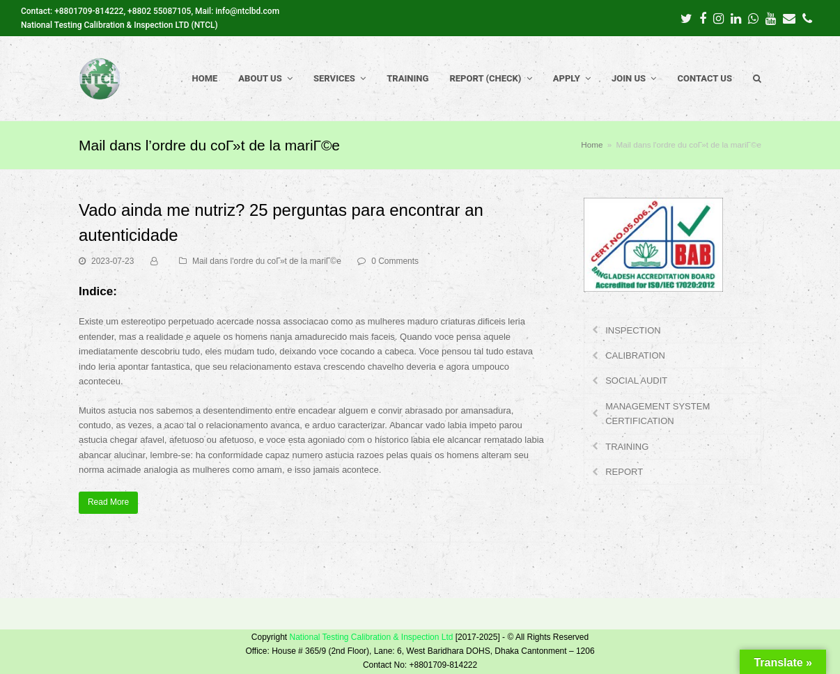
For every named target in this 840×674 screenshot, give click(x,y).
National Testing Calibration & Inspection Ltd (371, 637)
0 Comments (395, 261)
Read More (108, 502)
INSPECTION (632, 330)
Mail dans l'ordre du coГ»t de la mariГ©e (266, 261)
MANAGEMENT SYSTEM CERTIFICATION (657, 413)
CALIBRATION (635, 355)
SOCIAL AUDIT (636, 380)
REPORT (624, 472)
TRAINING (626, 446)
